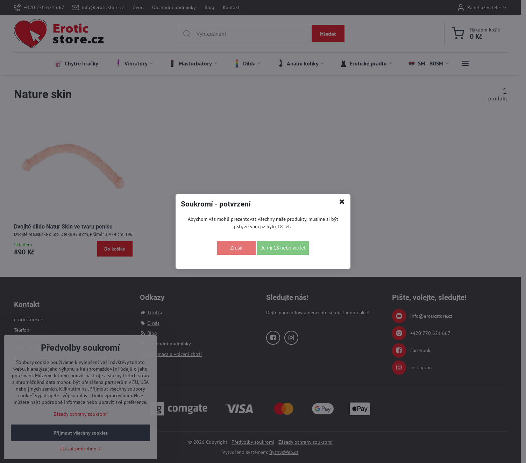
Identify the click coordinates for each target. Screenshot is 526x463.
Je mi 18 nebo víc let (283, 248)
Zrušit (236, 248)
